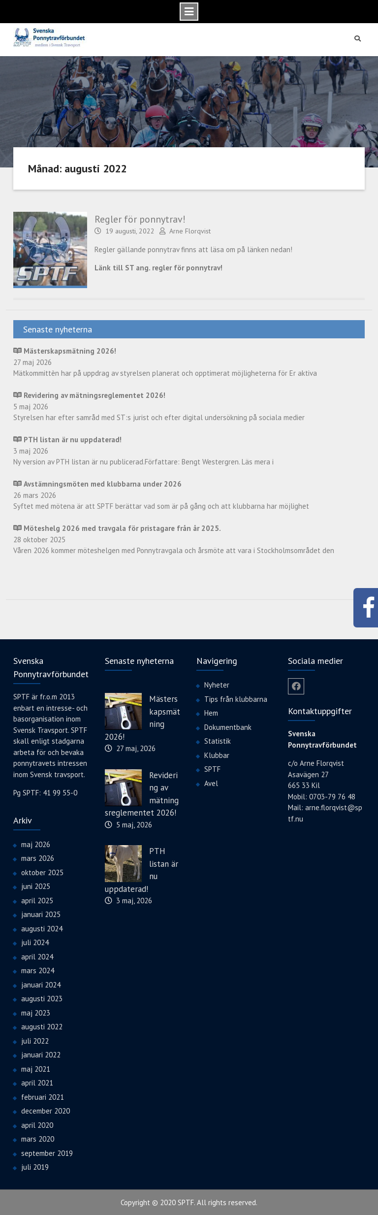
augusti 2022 (42, 1026)
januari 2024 (41, 983)
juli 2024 (35, 942)
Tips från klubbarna (235, 698)
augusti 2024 (42, 927)
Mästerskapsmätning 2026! (142, 717)
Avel (211, 782)
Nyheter (216, 684)
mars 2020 (37, 1138)
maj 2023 (35, 1012)
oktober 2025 (42, 871)
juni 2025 (35, 885)
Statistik (217, 740)
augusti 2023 (42, 998)
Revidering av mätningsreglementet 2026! (142, 793)
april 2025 (37, 899)
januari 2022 (41, 1054)
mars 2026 (37, 857)
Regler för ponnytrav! (140, 218)
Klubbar (216, 754)
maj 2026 (35, 843)
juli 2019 (35, 1166)
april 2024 (37, 955)
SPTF (212, 768)
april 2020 (37, 1124)
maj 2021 (35, 1068)
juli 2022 (35, 1040)
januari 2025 (41, 914)
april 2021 (37, 1082)
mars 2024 (37, 970)
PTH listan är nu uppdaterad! (141, 869)
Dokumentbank (228, 726)
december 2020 (45, 1110)
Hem (211, 712)
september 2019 (47, 1152)
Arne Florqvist (190, 230)
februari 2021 (42, 1096)
